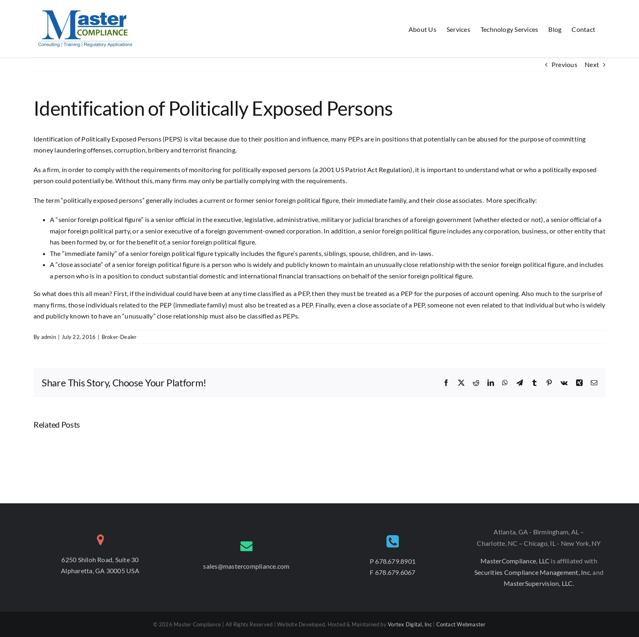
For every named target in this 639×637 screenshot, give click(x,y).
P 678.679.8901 (393, 561)
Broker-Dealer (119, 337)
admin (48, 337)
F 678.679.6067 (392, 572)
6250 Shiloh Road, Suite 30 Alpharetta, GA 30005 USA (100, 565)
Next (592, 64)
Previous (564, 64)
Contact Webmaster (461, 624)
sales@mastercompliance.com (246, 566)
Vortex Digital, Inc (410, 624)
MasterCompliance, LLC (515, 561)
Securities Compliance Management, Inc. (533, 572)
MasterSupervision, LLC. (539, 583)
